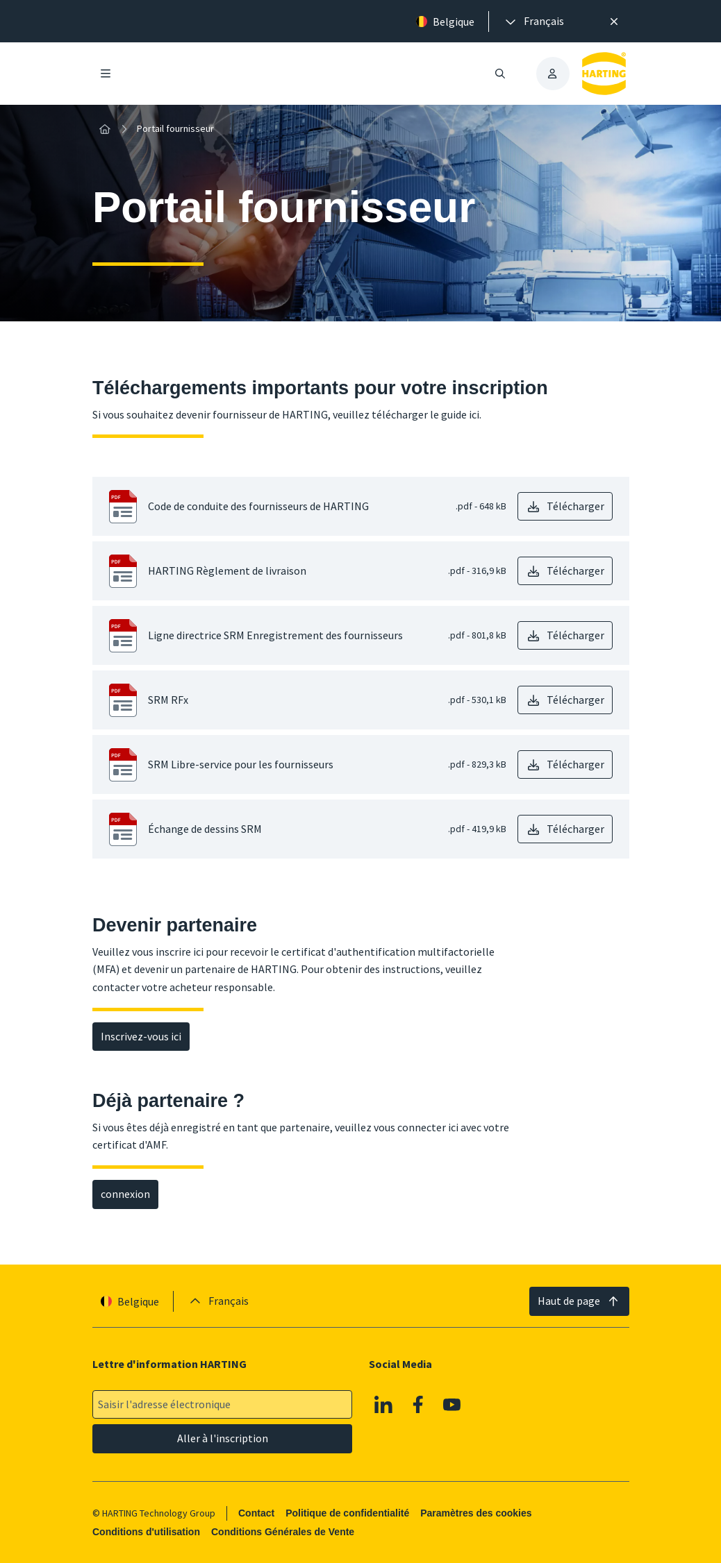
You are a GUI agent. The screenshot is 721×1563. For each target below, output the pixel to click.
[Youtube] (452, 1404)
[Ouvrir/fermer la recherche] (499, 73)
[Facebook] (418, 1404)
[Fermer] (614, 21)
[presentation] (533, 21)
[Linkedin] (383, 1404)
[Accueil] (104, 129)
